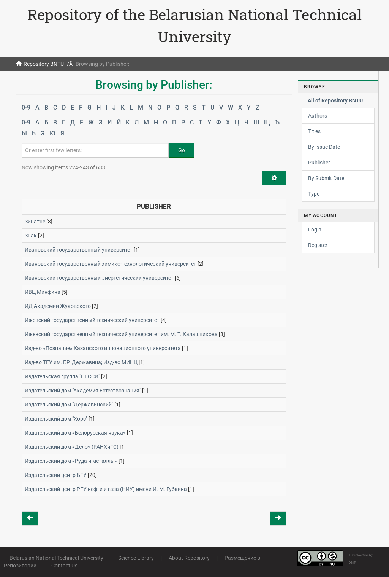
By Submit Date (326, 178)
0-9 (26, 107)
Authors (317, 116)
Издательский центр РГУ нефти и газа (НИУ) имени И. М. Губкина (106, 489)
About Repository (189, 558)
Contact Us (64, 566)
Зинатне (35, 221)
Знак (31, 236)
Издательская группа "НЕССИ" (62, 376)
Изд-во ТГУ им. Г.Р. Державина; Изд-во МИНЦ (81, 362)
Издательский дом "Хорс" (56, 419)
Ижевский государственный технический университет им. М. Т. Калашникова (121, 334)
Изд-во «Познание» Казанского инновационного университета (103, 348)
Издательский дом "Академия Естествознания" (83, 390)
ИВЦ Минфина (42, 292)
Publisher (319, 162)
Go (181, 150)
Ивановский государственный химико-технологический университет (110, 264)
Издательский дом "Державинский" (69, 405)
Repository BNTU (44, 64)
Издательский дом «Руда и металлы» (71, 461)
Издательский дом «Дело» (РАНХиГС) (72, 447)
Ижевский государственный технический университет (92, 320)
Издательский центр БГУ (56, 475)
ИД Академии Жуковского (58, 306)
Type (313, 194)
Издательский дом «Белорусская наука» (75, 433)
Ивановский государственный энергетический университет (99, 278)
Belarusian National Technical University (56, 558)
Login (314, 229)
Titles (314, 131)
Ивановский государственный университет (79, 250)
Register (317, 245)
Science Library (136, 558)
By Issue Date (324, 147)
